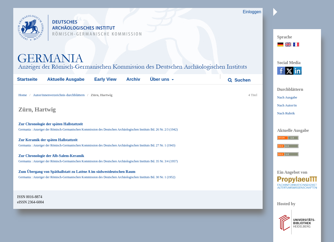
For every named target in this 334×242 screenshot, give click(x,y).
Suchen (241, 80)
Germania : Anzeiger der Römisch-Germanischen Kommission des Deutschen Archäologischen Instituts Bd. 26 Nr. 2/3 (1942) (98, 129)
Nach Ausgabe (287, 97)
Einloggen (252, 12)
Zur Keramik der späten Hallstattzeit (48, 140)
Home (23, 95)
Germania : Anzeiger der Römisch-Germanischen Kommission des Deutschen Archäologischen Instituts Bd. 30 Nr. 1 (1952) (97, 177)
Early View (105, 79)
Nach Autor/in (287, 105)
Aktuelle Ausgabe (65, 79)
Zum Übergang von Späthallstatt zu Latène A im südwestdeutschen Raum (77, 172)
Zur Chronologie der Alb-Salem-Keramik (51, 156)
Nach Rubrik (286, 113)
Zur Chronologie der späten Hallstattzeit (51, 124)
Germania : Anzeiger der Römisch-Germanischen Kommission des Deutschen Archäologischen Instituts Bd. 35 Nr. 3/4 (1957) (98, 161)
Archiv (133, 79)
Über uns (160, 79)
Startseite (27, 79)
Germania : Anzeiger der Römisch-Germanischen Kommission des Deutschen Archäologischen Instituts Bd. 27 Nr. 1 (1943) (97, 145)
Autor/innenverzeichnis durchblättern (59, 95)
